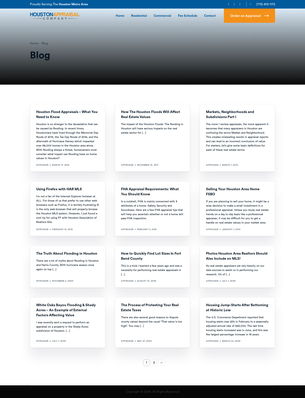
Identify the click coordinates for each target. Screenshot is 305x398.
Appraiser (42, 165)
